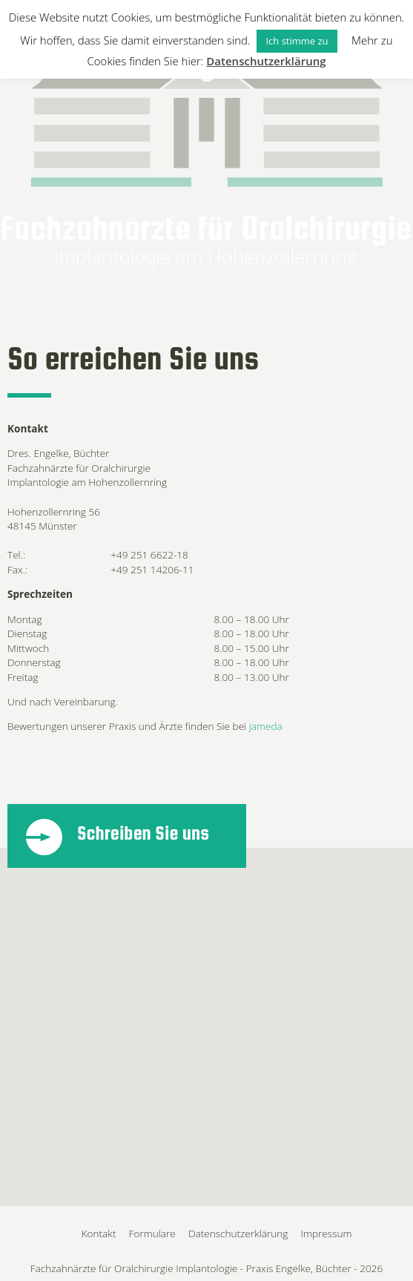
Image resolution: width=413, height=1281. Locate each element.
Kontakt (99, 1233)
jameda (266, 726)
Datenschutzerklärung (238, 1233)
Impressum (326, 1233)
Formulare (152, 1233)
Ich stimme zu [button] (296, 40)
